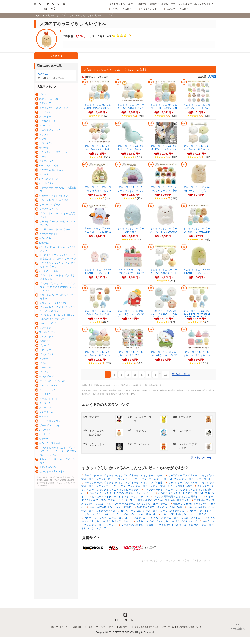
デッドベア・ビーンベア (52, 381)
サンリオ (44, 147)
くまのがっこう (47, 161)
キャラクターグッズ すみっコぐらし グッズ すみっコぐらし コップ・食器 (124, 482)
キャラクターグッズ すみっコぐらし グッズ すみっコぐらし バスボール (172, 479)
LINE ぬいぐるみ (49, 165)
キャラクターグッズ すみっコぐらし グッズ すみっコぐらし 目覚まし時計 (153, 486)
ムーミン (44, 156)
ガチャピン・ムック (49, 425)
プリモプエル (46, 345)
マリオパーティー (48, 332)
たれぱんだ (45, 394)
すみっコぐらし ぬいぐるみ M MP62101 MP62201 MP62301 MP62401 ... (197, 314)
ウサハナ (44, 438)
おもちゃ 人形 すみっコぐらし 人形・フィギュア (176, 517)
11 (165, 374)
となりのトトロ (47, 121)
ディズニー (45, 94)
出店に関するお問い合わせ (189, 627)
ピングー (44, 358)
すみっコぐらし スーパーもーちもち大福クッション (197, 149)
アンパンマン (46, 125)
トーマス (44, 174)
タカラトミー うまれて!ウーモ (55, 303)
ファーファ (45, 349)
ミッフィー (45, 134)
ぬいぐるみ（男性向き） (52, 471)
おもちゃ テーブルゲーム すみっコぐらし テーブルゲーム (115, 517)
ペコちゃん (45, 341)
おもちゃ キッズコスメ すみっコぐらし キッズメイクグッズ (152, 510)
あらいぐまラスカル (49, 443)
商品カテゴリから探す (177, 9)
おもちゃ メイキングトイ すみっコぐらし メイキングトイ (166, 521)
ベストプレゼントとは (60, 627)
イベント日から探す (121, 9)
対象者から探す (149, 9)
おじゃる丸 (45, 429)
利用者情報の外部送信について (145, 627)
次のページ (181, 374)
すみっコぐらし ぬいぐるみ (53, 107)
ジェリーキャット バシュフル (55, 195)
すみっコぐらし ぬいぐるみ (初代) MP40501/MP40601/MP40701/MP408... (197, 233)
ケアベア (44, 416)
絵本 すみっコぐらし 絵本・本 (140, 514)
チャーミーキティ (48, 385)
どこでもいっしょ (48, 372)
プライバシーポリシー (106, 627)
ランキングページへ (203, 457)
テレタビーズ (46, 376)
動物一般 (44, 242)
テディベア (45, 103)
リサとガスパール (48, 209)
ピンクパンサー (47, 354)
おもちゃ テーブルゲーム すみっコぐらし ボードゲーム (138, 503)
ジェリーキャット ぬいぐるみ (55, 229)
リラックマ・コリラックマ (53, 152)
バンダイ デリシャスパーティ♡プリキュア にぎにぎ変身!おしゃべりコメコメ (58, 287)
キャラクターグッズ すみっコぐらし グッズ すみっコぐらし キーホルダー (124, 475)
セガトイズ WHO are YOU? (54, 200)
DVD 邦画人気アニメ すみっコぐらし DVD (159, 507)
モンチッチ (45, 327)
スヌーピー (45, 116)
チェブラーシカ (47, 390)
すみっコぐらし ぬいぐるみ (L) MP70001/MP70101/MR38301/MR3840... (164, 107)
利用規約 (123, 627)
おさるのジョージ (48, 178)
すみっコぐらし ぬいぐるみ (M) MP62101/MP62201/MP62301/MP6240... (97, 107)
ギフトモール (168, 627)
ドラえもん (45, 112)
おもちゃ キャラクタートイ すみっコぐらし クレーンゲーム (121, 493)
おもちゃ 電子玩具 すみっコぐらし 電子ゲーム (185, 514)
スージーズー (46, 403)
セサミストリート (48, 398)
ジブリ (42, 138)
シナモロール (46, 412)
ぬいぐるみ (43, 73)
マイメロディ (46, 336)
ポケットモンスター (49, 98)
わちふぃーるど (47, 323)
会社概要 (89, 627)
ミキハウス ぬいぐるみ (51, 170)
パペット (44, 363)
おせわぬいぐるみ (48, 271)
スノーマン (45, 407)
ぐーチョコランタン (49, 421)
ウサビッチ (45, 434)
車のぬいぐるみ (47, 467)
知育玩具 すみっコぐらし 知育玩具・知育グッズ (163, 500)
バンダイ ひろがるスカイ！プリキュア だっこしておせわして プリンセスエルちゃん (58, 451)
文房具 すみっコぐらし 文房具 (137, 525)
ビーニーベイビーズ (49, 204)
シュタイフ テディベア (51, 129)
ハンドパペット (47, 183)
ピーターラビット (48, 233)
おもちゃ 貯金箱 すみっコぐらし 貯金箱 (110, 507)
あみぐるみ (45, 238)
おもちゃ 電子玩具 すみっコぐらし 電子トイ (176, 496)
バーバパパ (45, 367)
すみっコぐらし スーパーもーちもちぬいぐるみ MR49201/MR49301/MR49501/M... (98, 150)
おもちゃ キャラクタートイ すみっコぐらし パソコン (120, 496)
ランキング (56, 56)
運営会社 (77, 627)
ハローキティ (46, 143)
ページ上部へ (237, 628)
